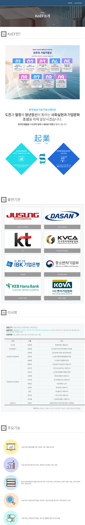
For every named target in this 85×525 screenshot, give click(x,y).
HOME (70, 3)
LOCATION (78, 3)
